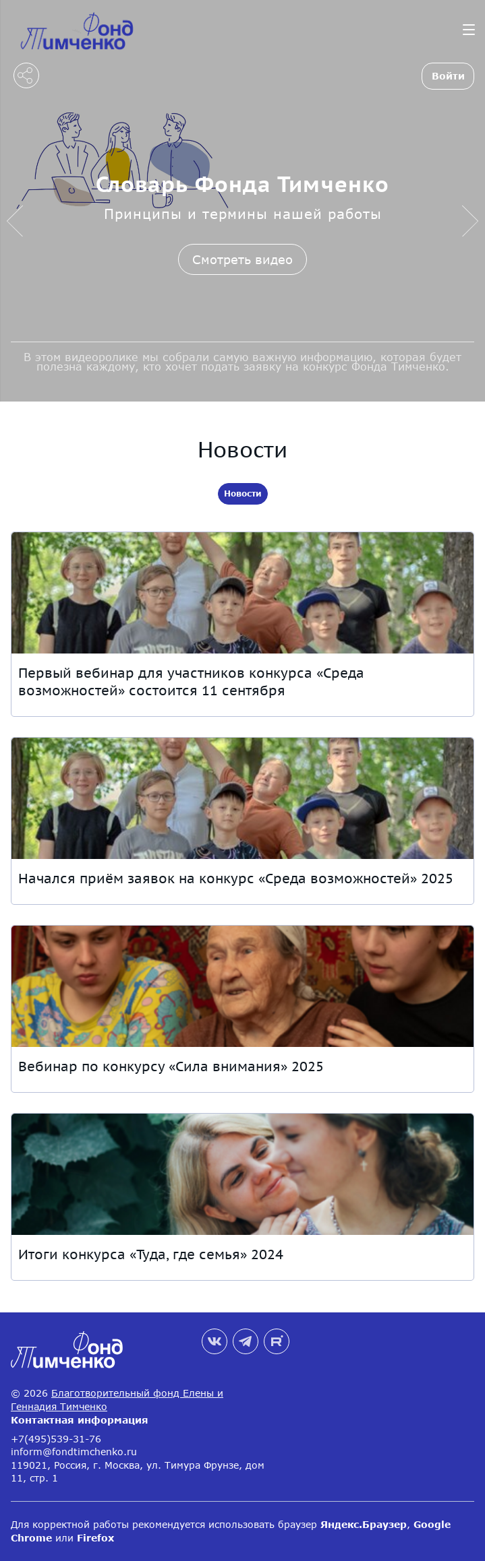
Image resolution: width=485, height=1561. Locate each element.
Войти (448, 76)
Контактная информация (79, 1420)
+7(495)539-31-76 (56, 1438)
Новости (243, 493)
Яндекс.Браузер (363, 1524)
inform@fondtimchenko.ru (74, 1451)
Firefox (95, 1537)
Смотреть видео (242, 259)
